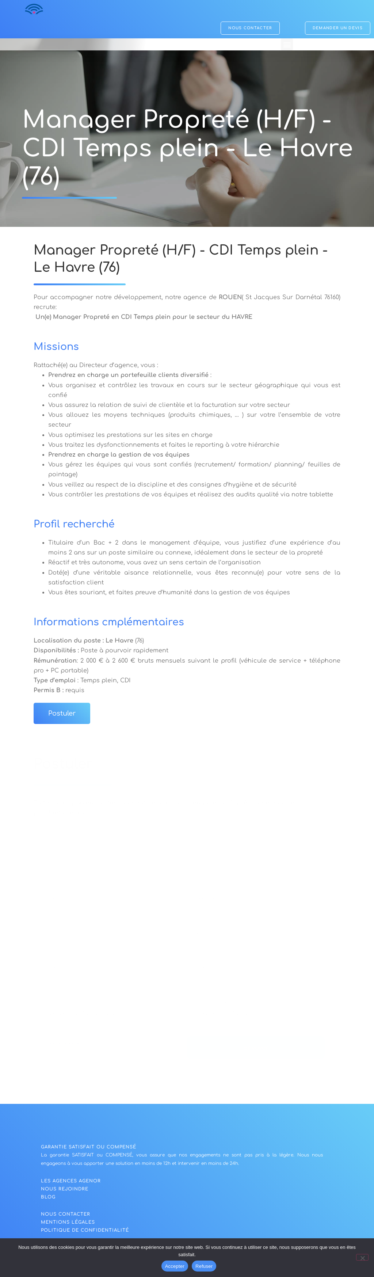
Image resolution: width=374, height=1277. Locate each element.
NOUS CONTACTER (65, 1216)
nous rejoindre (64, 1190)
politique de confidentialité (85, 1232)
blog (48, 1198)
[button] (287, 44)
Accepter (174, 1266)
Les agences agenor (71, 1182)
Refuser (204, 1266)
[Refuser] (362, 1257)
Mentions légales (68, 1224)
